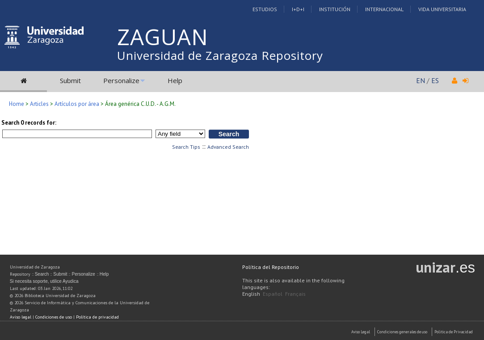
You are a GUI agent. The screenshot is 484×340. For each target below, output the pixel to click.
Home (16, 104)
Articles (39, 104)
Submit (70, 80)
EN (420, 80)
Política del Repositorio (270, 267)
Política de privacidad (97, 317)
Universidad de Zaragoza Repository (220, 55)
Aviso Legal (360, 331)
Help (175, 80)
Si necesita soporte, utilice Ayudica (44, 281)
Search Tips (186, 146)
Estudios (265, 9)
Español (272, 293)
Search (42, 274)
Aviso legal (20, 317)
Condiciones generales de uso (402, 331)
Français (295, 293)
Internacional (384, 9)
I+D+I (298, 9)
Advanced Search (228, 146)
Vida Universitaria (442, 9)
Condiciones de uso (53, 317)
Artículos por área (77, 104)
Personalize (121, 80)
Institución (334, 9)
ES (435, 80)
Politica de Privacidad (453, 331)
